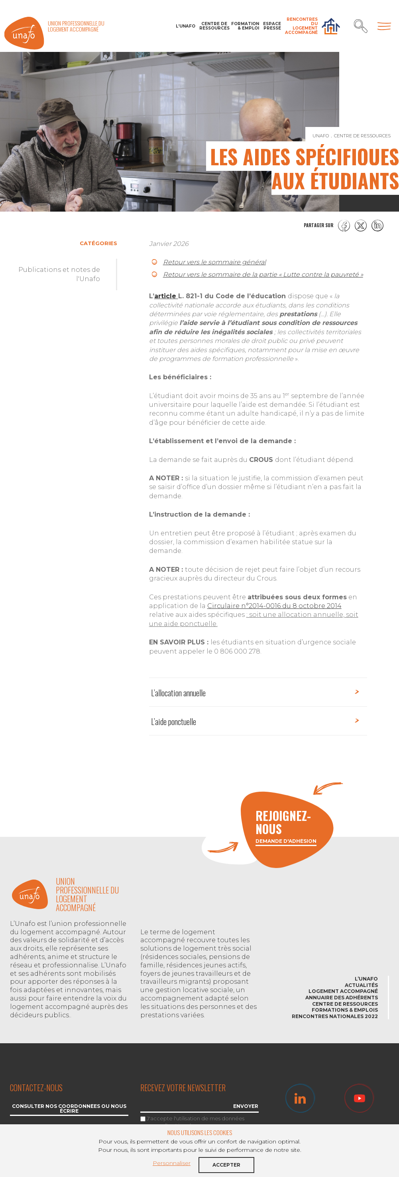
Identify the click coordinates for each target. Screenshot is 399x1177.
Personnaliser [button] (172, 1163)
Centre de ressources (213, 26)
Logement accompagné (343, 991)
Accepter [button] (226, 1165)
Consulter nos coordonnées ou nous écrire (69, 1109)
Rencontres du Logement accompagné (301, 26)
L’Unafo (185, 26)
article (166, 296)
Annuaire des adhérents (341, 998)
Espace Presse (272, 26)
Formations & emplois (345, 1010)
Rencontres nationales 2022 (335, 1016)
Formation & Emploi (245, 26)
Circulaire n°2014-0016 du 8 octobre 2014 (274, 606)
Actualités (361, 985)
